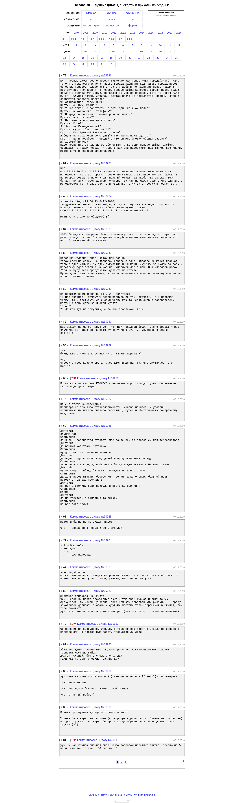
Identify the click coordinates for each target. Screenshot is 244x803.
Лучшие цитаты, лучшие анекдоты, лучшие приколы (122, 795)
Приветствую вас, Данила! (166, 15)
